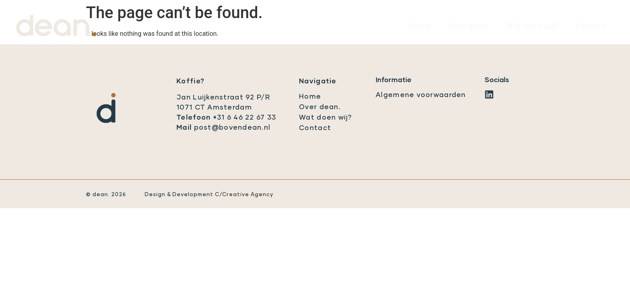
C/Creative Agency (244, 194)
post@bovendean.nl (232, 127)
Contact (591, 26)
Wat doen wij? (532, 26)
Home (420, 26)
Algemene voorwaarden (421, 95)
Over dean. (468, 26)
